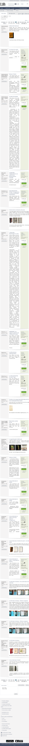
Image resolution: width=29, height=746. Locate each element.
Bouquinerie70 (22, 499)
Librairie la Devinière (22, 458)
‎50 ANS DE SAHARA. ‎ (13, 96)
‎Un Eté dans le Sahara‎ (14, 640)
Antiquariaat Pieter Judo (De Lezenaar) (23, 192)
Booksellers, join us (5, 712)
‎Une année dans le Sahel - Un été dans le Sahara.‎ (14, 560)
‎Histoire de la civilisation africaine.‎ (17, 210)
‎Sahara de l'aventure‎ (14, 26)
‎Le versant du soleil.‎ (13, 49)
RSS (23, 13)
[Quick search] (12, 4)
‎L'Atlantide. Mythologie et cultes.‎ (14, 233)
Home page (2, 8)
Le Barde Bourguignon (23, 482)
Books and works (8, 8)
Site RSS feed (4, 735)
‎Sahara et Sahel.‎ (13, 457)
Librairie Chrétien (22, 75)
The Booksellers (14, 8)
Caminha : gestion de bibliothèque (7, 716)
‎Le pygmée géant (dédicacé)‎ (15, 439)
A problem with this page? (6, 728)
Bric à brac (4, 719)
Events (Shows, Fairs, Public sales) (6, 706)
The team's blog (4, 725)
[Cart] (18, 4)
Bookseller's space (24, 0)
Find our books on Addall (6, 710)
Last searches (4, 685)
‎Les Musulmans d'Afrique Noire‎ (12, 353)
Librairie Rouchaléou (23, 332)
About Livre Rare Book (6, 723)
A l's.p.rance (23, 97)
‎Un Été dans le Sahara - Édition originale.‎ (18, 600)
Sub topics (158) (12, 13)
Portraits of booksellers (6, 704)
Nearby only (3, 19)
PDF (19, 13)
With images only (4, 17)
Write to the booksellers (14, 0)
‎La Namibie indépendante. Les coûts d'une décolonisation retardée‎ (13, 175)
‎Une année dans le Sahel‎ (14, 660)
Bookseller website (5, 714)
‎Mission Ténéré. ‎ (13, 74)
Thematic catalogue (9, 10)
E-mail (27, 13)
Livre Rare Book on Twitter (6, 732)
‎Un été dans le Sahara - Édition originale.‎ (18, 621)
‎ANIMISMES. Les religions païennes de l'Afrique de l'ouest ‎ (14, 333)
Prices (3, 718)
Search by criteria (11, 5)
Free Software (4, 721)
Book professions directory (23, 8)
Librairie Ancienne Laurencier (23, 353)
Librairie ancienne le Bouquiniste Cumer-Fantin (23, 51)
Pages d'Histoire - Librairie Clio (23, 233)
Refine (27, 20)
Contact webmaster (5, 727)
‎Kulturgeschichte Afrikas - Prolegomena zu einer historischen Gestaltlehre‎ (14, 192)
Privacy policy (4, 730)
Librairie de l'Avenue (23, 173)
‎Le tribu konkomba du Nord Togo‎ (13, 376)
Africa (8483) (3, 13)
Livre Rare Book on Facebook (6, 734)
